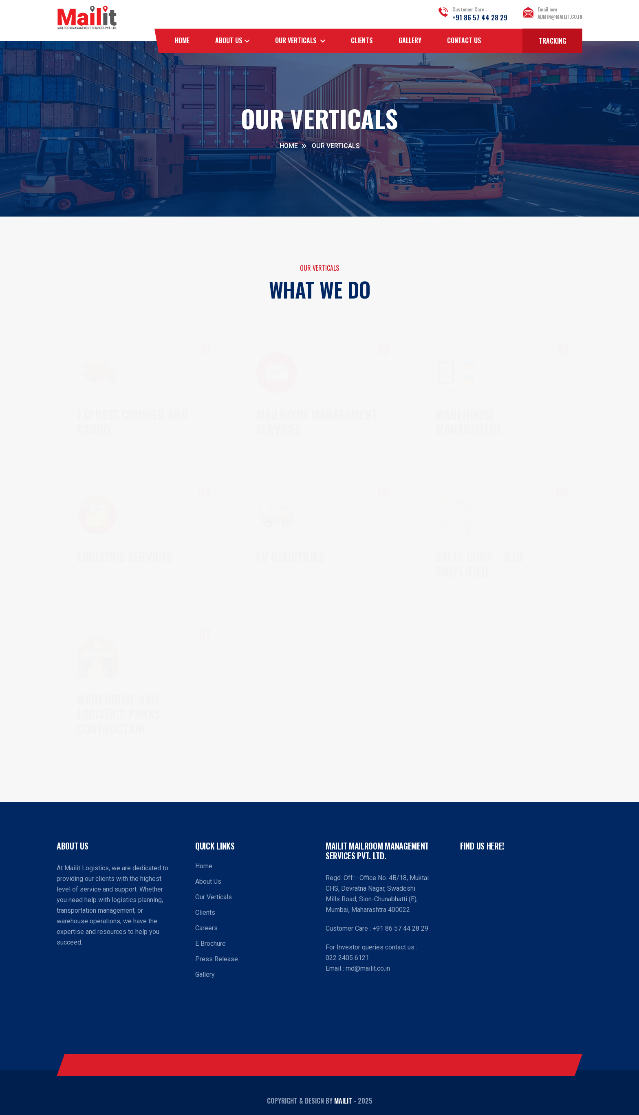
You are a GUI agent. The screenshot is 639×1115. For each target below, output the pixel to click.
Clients (362, 40)
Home (182, 40)
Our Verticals (213, 897)
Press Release (216, 959)
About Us (228, 40)
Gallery (410, 40)
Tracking (552, 41)
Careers (206, 928)
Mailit (343, 1101)
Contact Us (464, 40)
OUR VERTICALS (296, 40)
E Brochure (210, 943)
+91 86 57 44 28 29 (479, 17)
